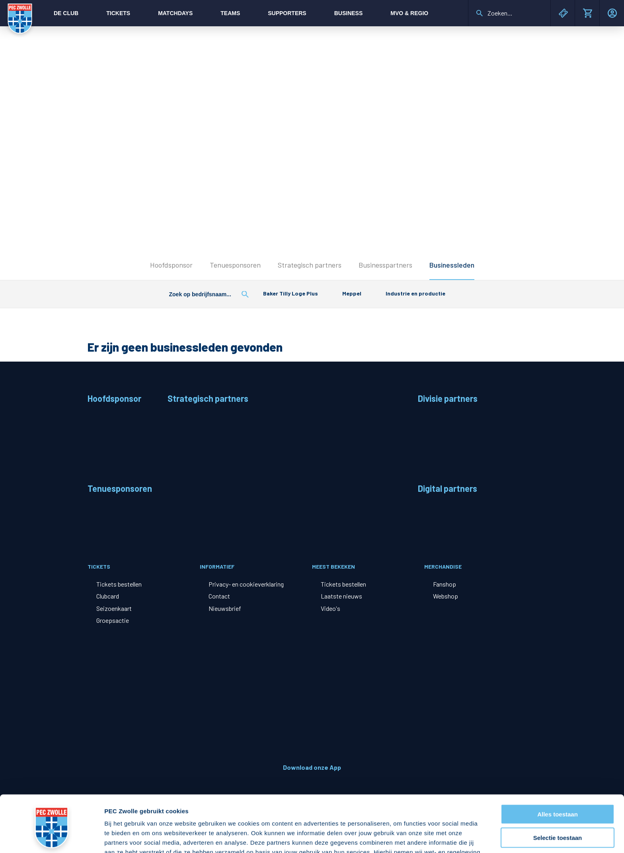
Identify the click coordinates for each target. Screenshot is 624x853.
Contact (219, 596)
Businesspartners (385, 264)
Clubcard (107, 596)
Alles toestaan (557, 764)
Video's (330, 608)
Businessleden (451, 264)
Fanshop (444, 584)
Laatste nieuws (341, 596)
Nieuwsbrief (225, 608)
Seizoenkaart (114, 608)
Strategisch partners (309, 264)
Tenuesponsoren (235, 264)
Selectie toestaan (557, 787)
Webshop (445, 596)
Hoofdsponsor (171, 264)
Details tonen (430, 837)
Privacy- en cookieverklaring (246, 584)
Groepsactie (112, 620)
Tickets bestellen (119, 584)
